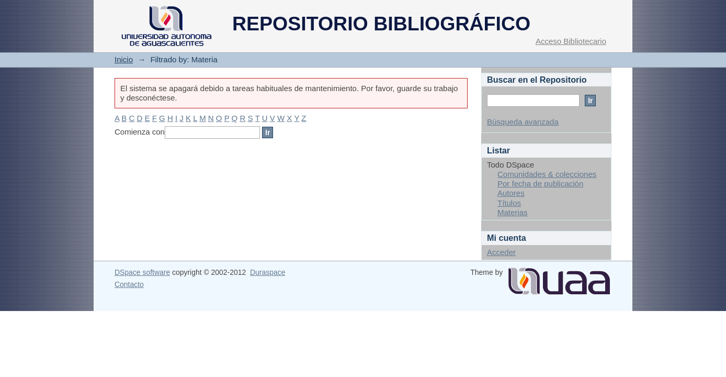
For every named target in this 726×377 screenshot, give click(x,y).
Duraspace (267, 272)
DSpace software (142, 272)
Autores (511, 192)
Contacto (129, 284)
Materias (512, 212)
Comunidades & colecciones (546, 174)
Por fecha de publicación (540, 183)
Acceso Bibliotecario (571, 41)
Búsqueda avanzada (523, 121)
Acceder (501, 252)
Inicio (124, 59)
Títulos (509, 202)
